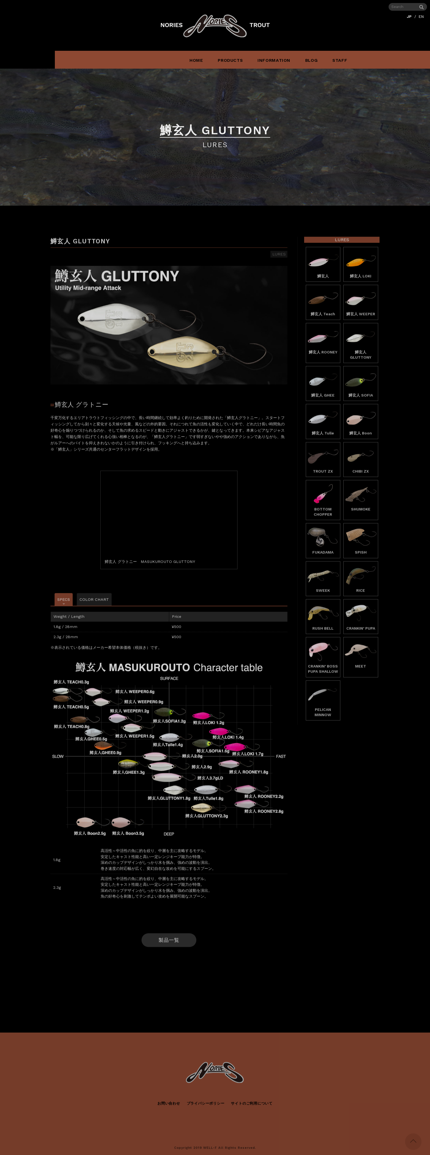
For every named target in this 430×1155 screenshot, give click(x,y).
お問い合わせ (168, 1108)
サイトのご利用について (252, 1108)
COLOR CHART (94, 604)
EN (421, 16)
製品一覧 (169, 944)
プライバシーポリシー (206, 1108)
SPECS (63, 604)
